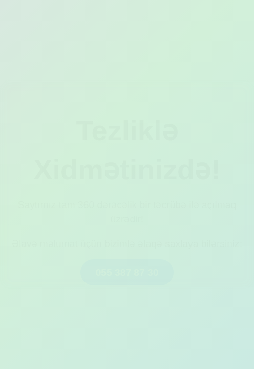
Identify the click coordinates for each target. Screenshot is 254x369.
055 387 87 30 (127, 272)
